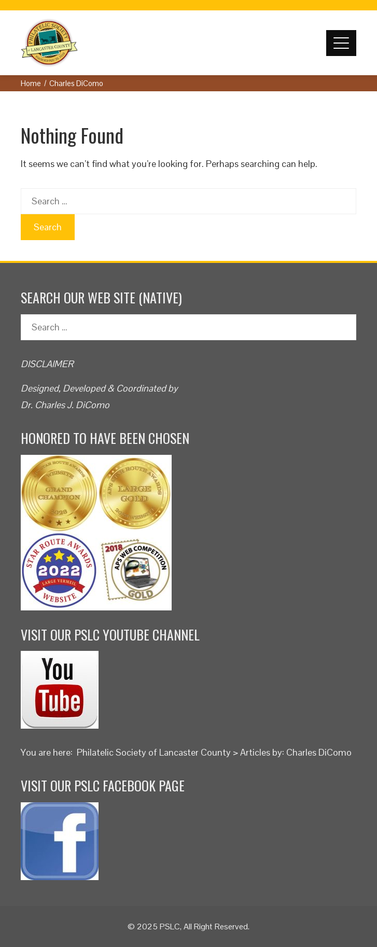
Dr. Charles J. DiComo (65, 405)
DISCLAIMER (47, 364)
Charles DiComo (319, 752)
